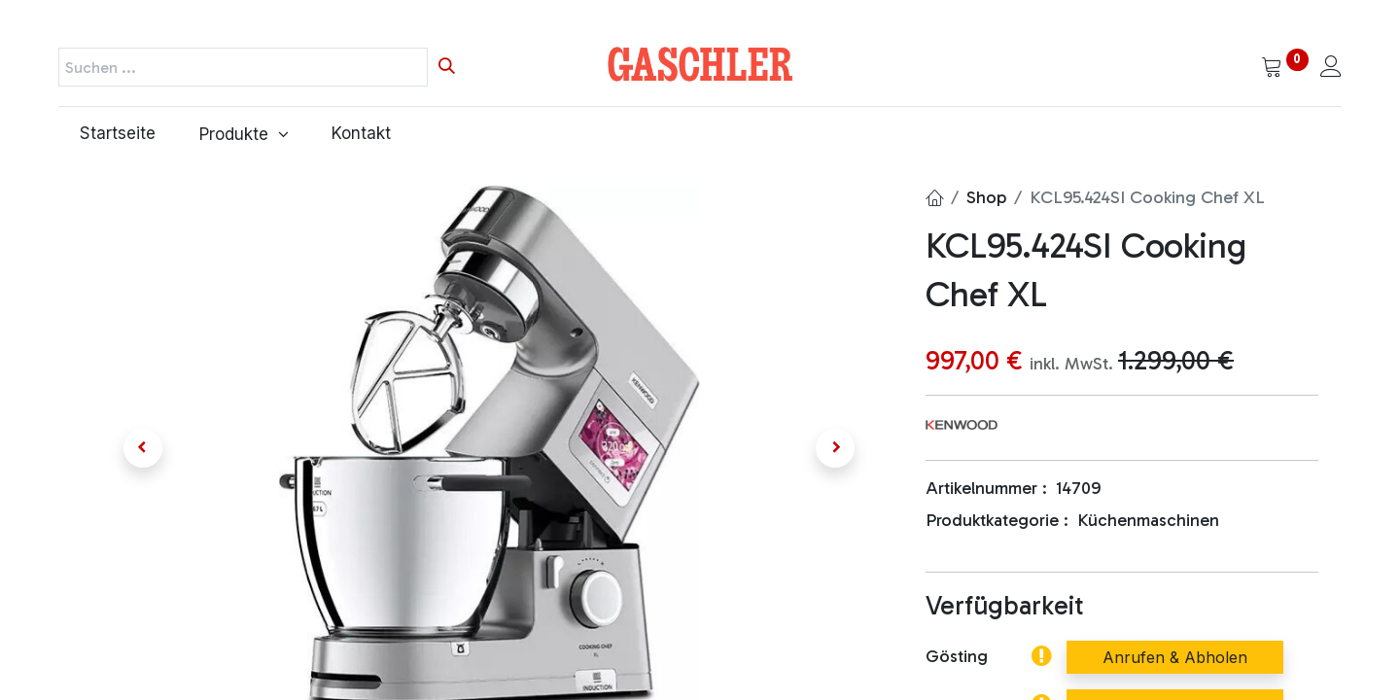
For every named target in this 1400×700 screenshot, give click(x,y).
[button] (143, 448)
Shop (986, 197)
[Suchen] (447, 67)
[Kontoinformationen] (1331, 68)
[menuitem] (118, 134)
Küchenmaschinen (1148, 520)
